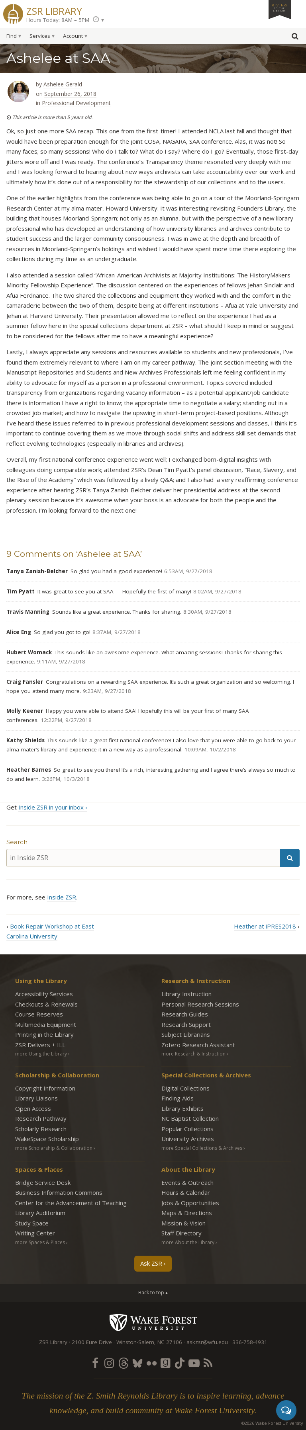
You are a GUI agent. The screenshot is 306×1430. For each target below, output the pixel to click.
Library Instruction (186, 994)
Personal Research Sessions (200, 1004)
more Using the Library (41, 1053)
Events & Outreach (187, 1182)
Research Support (186, 1024)
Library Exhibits (182, 1108)
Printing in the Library (44, 1034)
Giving (280, 7)
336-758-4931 (249, 1342)
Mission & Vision (183, 1223)
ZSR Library (54, 10)
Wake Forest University (153, 1322)
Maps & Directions (186, 1213)
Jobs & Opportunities (190, 1203)
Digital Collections (185, 1088)
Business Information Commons (58, 1192)
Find (11, 35)
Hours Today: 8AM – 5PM (57, 19)
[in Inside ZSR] (143, 858)
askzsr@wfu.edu (207, 1342)
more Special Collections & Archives (201, 1148)
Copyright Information (45, 1088)
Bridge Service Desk (43, 1182)
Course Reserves (39, 1014)
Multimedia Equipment (45, 1024)
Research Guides (184, 1014)
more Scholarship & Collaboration (53, 1148)
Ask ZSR (151, 1263)
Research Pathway (41, 1118)
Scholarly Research (41, 1129)
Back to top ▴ (153, 1292)
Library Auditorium (40, 1213)
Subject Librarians (185, 1034)
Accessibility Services (44, 994)
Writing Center (35, 1233)
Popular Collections (187, 1129)
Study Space (32, 1223)
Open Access (33, 1108)
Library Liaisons (36, 1098)
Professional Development (76, 103)
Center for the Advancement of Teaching (71, 1203)
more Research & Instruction (193, 1053)
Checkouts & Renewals (46, 1004)
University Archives (187, 1139)
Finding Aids (177, 1098)
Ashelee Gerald (62, 84)
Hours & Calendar (185, 1192)
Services (39, 35)
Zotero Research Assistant (198, 1045)
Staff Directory (181, 1233)
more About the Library (187, 1242)
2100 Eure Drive (92, 1342)
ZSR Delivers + (40, 1045)
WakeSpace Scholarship (47, 1139)
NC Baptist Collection (190, 1118)
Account (73, 35)
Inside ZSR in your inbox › (52, 807)
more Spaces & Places (40, 1242)
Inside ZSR (61, 897)
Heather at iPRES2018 (265, 926)
